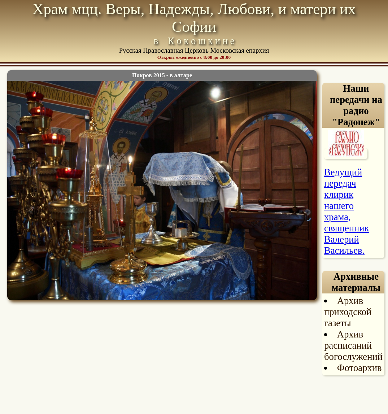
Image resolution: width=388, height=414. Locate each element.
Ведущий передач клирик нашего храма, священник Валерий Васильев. (346, 211)
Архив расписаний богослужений (353, 345)
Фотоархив (359, 367)
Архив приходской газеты (347, 311)
